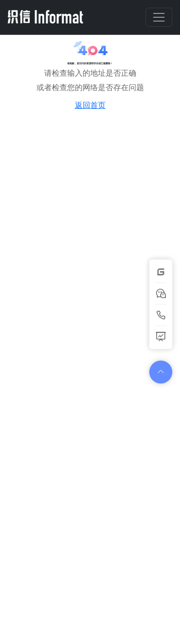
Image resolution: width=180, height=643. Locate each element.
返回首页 (90, 105)
